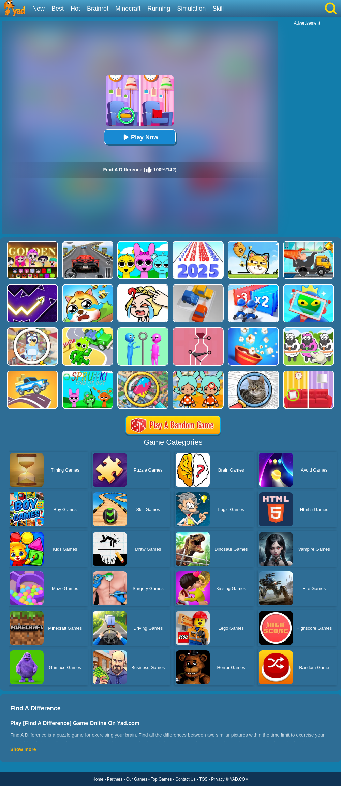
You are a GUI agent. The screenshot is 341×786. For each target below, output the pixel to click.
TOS (203, 779)
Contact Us (185, 779)
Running (158, 8)
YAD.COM (239, 779)
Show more (23, 749)
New (38, 8)
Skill (218, 8)
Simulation (191, 8)
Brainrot (97, 8)
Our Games (136, 779)
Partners (114, 779)
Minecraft (127, 8)
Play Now (139, 137)
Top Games (161, 779)
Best (57, 8)
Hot (75, 8)
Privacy (217, 779)
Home (97, 779)
